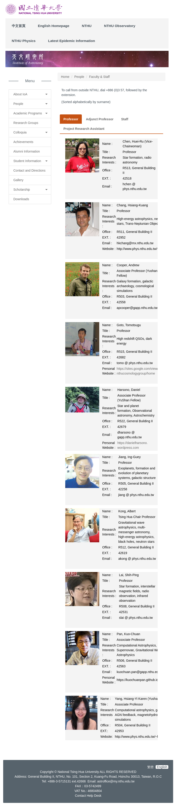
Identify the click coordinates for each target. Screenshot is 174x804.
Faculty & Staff (99, 77)
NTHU (87, 26)
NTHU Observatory (119, 26)
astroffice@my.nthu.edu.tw (116, 781)
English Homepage (53, 26)
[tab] (71, 119)
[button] (30, 94)
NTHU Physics (24, 41)
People (79, 77)
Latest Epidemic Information (71, 41)
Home (65, 77)
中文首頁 (18, 26)
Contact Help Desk (88, 795)
